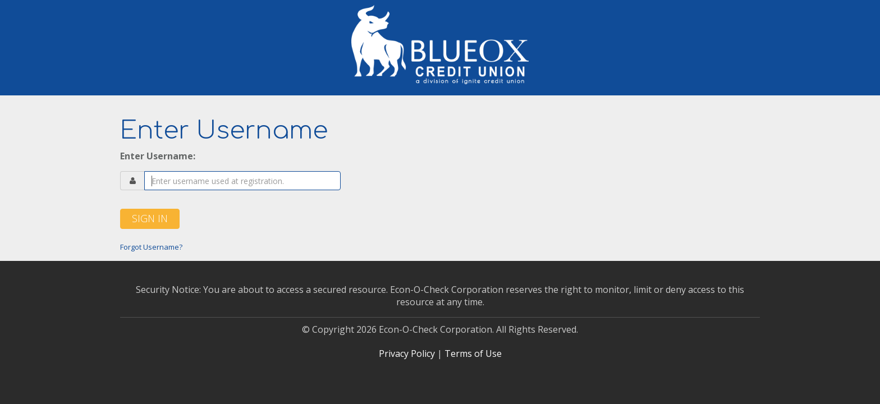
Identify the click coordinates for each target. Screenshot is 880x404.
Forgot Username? (151, 247)
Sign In (150, 218)
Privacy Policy (407, 353)
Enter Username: (157, 156)
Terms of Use (473, 353)
